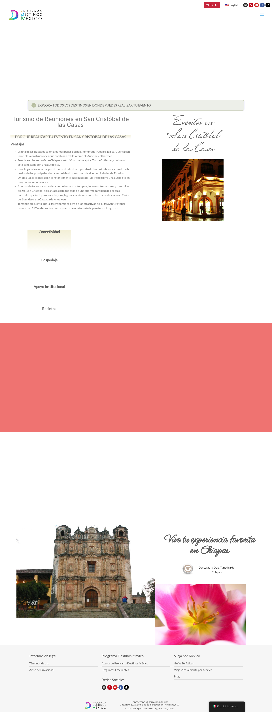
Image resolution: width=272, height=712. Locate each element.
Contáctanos (139, 701)
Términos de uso (158, 701)
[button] (136, 106)
